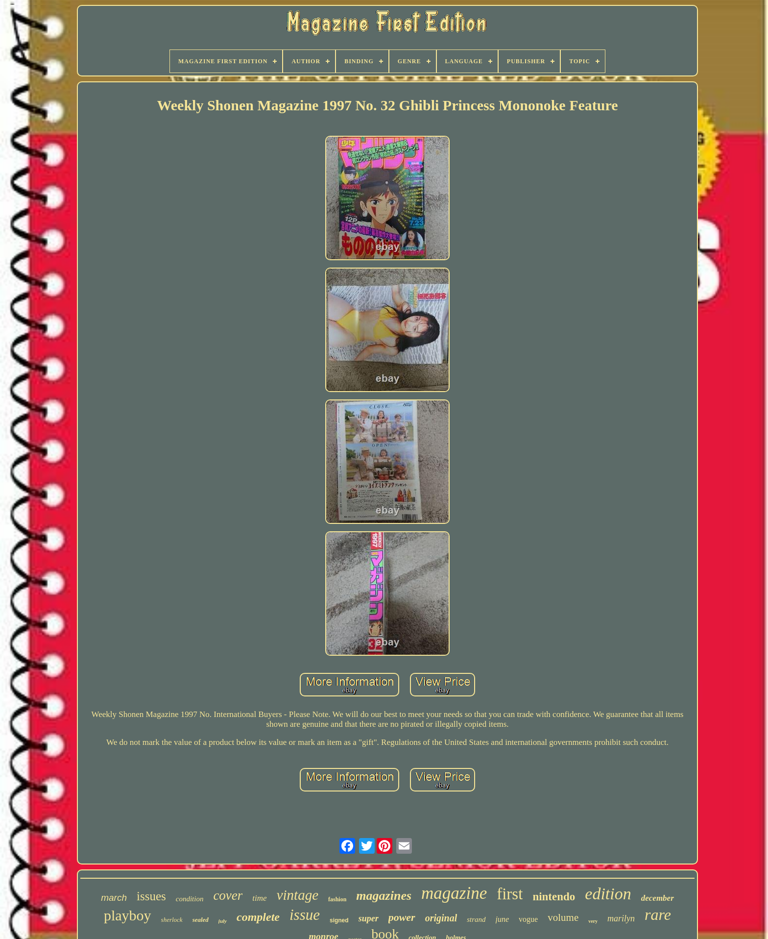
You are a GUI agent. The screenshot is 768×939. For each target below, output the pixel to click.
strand (476, 919)
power (401, 917)
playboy (127, 915)
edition (608, 894)
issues (151, 896)
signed (339, 920)
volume (563, 917)
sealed (200, 919)
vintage (297, 895)
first (510, 894)
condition (190, 899)
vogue (528, 919)
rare (658, 914)
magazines (383, 896)
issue (304, 914)
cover (227, 895)
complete (258, 917)
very (593, 921)
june (502, 919)
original (441, 918)
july (222, 921)
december (657, 898)
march (114, 897)
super (369, 918)
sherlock (172, 919)
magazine (454, 893)
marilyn (621, 918)
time (259, 898)
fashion (337, 899)
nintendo (553, 896)
